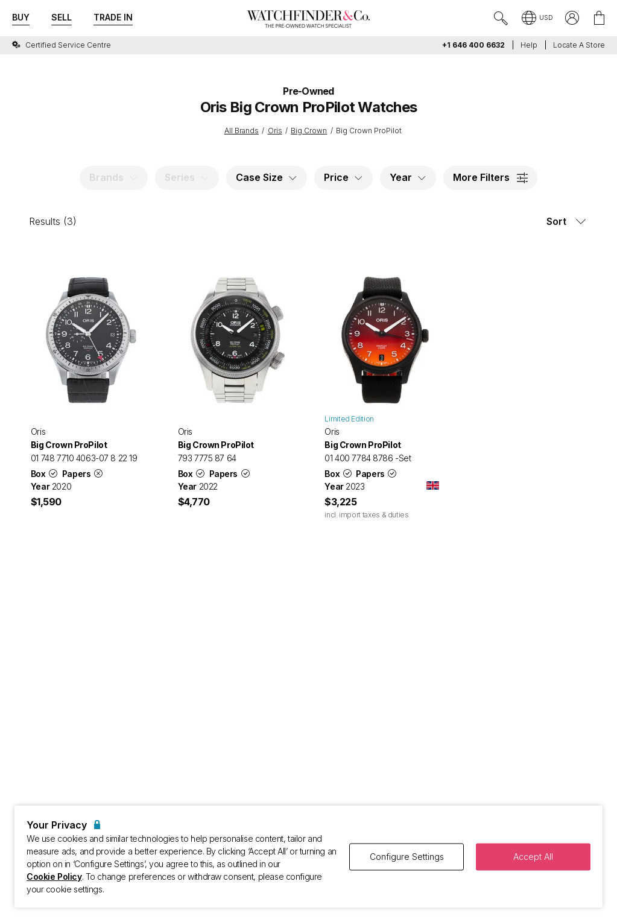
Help (528, 44)
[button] (537, 19)
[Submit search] (501, 19)
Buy (21, 17)
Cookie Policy (54, 876)
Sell (61, 17)
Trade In (113, 17)
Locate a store (579, 44)
